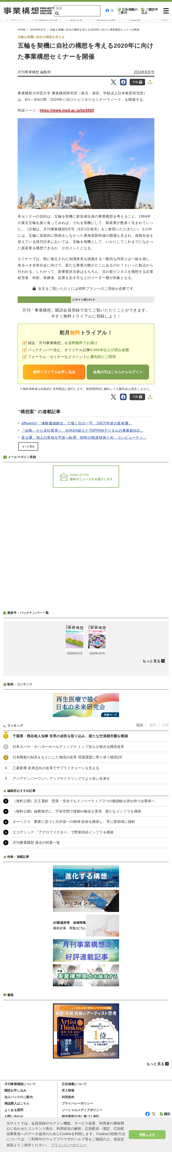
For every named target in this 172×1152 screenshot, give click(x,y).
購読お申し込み (15, 1090)
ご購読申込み (149, 11)
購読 (165, 1113)
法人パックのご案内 (18, 1097)
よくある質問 (13, 1110)
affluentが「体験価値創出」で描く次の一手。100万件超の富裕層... (76, 423)
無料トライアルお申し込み (54, 372)
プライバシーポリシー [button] (69, 1145)
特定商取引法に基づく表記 (80, 1116)
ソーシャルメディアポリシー (82, 1110)
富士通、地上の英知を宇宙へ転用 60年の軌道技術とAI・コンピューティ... (83, 437)
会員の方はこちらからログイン (117, 372)
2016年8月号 (144, 72)
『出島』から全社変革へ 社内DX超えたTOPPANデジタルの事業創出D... (82, 430)
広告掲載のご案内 (128, 11)
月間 (165, 725)
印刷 (137, 82)
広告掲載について (74, 1084)
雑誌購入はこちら (17, 1103)
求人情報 (68, 1090)
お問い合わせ (13, 1116)
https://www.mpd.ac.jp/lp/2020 (67, 110)
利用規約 (68, 1097)
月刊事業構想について (20, 1084)
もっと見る (28, 446)
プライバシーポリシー (77, 1103)
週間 (152, 725)
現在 (139, 725)
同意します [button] (147, 1134)
